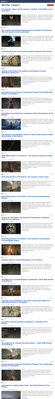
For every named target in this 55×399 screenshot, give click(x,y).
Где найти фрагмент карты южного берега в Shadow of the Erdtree (26, 51)
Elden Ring (12, 34)
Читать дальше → (25, 22)
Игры (9, 34)
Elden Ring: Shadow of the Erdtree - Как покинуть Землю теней (24, 177)
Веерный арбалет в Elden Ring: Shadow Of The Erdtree (21, 260)
